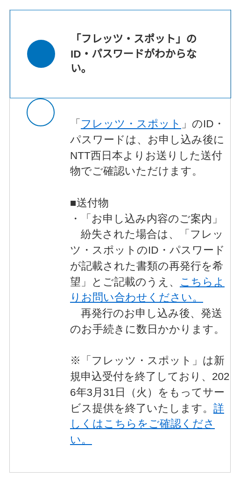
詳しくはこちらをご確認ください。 (147, 424)
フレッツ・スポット (131, 124)
